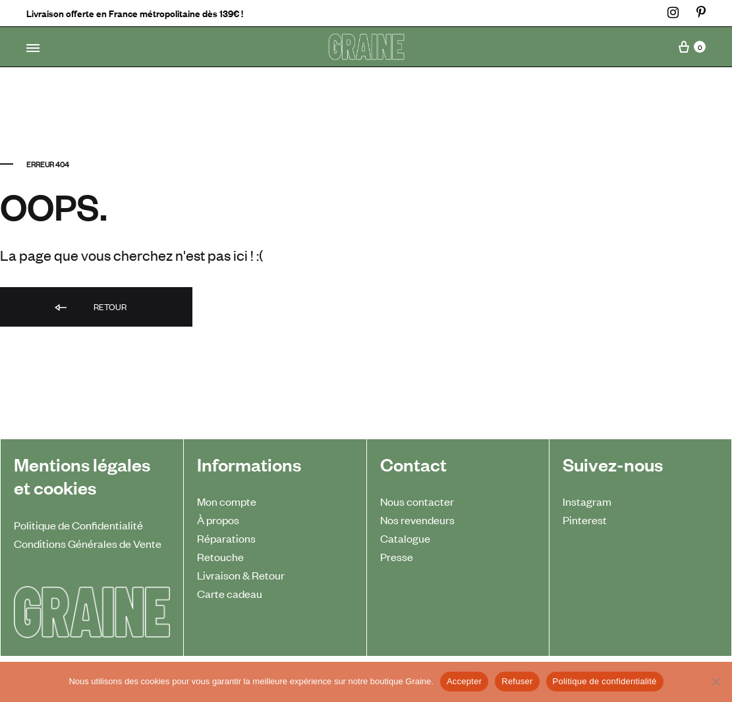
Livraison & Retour (241, 575)
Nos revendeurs (417, 519)
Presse (396, 556)
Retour (90, 307)
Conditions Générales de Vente (87, 543)
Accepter (464, 681)
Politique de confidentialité (605, 681)
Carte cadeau (229, 593)
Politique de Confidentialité (78, 525)
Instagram (587, 501)
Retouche (220, 556)
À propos (218, 519)
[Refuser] (715, 681)
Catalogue (405, 538)
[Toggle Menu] (33, 48)
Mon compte (226, 501)
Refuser (516, 681)
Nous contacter (417, 501)
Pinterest (585, 519)
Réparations (226, 538)
